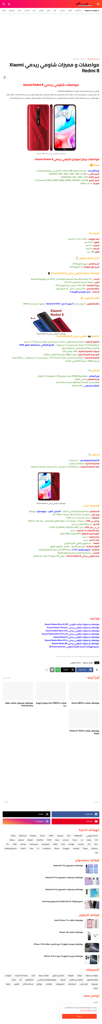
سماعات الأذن (28, 984)
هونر (34, 10)
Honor (42, 835)
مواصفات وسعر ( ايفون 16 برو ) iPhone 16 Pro (63, 956)
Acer (31, 848)
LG (82, 840)
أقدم (6, 802)
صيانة (96, 988)
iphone (21, 840)
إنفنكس (26, 10)
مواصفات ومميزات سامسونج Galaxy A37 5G (64, 877)
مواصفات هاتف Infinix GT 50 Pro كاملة (84, 732)
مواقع (39, 984)
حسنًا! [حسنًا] (79, 1016)
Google (71, 844)
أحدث (96, 802)
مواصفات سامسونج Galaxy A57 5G (68, 865)
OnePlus (40, 840)
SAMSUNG (78, 835)
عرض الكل (6, 678)
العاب (14, 979)
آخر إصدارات (72, 984)
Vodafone (47, 848)
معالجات (49, 984)
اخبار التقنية (29, 979)
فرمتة (79, 975)
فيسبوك (94, 984)
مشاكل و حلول (58, 975)
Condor (81, 844)
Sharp (85, 848)
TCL (7, 844)
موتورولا (12, 10)
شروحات (8, 975)
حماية (8, 984)
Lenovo (66, 840)
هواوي (41, 10)
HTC (89, 844)
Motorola (22, 835)
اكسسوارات (60, 984)
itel (96, 852)
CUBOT (23, 848)
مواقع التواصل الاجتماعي (46, 979)
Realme (33, 835)
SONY (49, 840)
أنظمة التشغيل (92, 979)
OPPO (51, 835)
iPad (63, 844)
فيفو (48, 10)
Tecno (75, 840)
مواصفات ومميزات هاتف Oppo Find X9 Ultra (19, 704)
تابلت (33, 975)
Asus (57, 840)
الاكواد (62, 979)
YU (38, 848)
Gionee (23, 844)
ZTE (96, 840)
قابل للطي (84, 984)
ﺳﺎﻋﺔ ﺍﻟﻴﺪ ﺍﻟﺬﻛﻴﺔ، (21, 975)
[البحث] (3, 4)
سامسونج (78, 10)
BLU (96, 844)
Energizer (46, 844)
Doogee (66, 848)
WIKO (55, 844)
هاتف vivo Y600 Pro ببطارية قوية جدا (51, 704)
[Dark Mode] (9, 4)
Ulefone (94, 848)
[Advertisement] (51, 35)
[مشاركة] (5, 77)
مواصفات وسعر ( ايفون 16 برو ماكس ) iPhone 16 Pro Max (58, 944)
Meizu (12, 840)
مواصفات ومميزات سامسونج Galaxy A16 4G (64, 889)
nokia (89, 840)
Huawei (60, 835)
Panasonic (34, 844)
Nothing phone (11, 848)
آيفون (70, 10)
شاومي (62, 10)
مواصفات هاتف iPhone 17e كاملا (68, 920)
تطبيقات (71, 975)
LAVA (15, 844)
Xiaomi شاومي (75, 662)
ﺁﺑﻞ (20, 979)
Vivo (68, 835)
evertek (76, 848)
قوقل (4, 10)
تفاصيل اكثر (86, 1010)
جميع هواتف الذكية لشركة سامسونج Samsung (62, 901)
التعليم (16, 984)
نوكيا (19, 10)
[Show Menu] (98, 4)
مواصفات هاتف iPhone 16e (71, 932)
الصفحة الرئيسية (93, 59)
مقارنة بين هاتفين (76, 979)
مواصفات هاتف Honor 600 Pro (85, 703)
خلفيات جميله (44, 975)
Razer (56, 848)
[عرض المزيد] (46, 669)
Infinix (13, 835)
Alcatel (30, 840)
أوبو (55, 10)
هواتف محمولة (79, 59)
